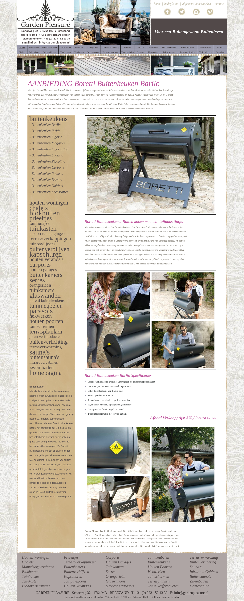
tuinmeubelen (46, 305)
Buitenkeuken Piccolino (48, 161)
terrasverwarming (45, 346)
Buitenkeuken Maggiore (48, 143)
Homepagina (199, 586)
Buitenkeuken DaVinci (47, 186)
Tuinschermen (158, 576)
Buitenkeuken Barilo (46, 125)
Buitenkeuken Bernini (46, 180)
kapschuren (45, 254)
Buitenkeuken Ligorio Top (49, 149)
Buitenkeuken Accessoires (49, 192)
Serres (110, 572)
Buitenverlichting (203, 562)
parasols (41, 311)
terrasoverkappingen (50, 239)
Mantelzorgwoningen (38, 567)
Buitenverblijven (76, 572)
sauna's (39, 352)
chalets (38, 207)
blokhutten (44, 213)
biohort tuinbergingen (47, 233)
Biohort (28, 586)
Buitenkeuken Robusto (47, 174)
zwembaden (41, 367)
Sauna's (195, 567)
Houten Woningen (35, 557)
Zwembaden (199, 581)
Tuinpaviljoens (75, 581)
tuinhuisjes (39, 223)
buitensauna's (44, 357)
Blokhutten (30, 572)
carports (40, 264)
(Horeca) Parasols (120, 586)
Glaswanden (115, 581)
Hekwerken (156, 572)
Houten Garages (118, 562)
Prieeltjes (71, 557)
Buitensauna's (200, 576)
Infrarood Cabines (204, 572)
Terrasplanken (159, 581)
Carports (113, 557)
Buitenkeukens (159, 562)
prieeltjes (40, 218)
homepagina (45, 372)
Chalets (28, 562)
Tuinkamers (115, 567)
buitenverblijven (49, 249)
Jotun (152, 586)
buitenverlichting (48, 342)
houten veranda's (46, 259)
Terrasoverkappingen (80, 562)
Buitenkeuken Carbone (47, 167)
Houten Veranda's (77, 586)
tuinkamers (41, 290)
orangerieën (40, 285)
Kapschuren (73, 576)
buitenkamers (45, 274)
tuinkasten (42, 228)
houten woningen (48, 203)
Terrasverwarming (204, 557)
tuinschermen (41, 326)
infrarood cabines (43, 362)
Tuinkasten (30, 581)
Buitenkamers (74, 567)
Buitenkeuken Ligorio (46, 137)
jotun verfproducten (45, 336)
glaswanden (45, 295)
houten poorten (46, 321)
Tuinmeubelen (158, 557)
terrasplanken (45, 331)
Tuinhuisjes (30, 576)
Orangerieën (115, 576)
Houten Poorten (160, 567)
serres (37, 280)
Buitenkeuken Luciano (47, 155)
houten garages (43, 269)
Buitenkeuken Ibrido (45, 131)
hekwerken (40, 316)
